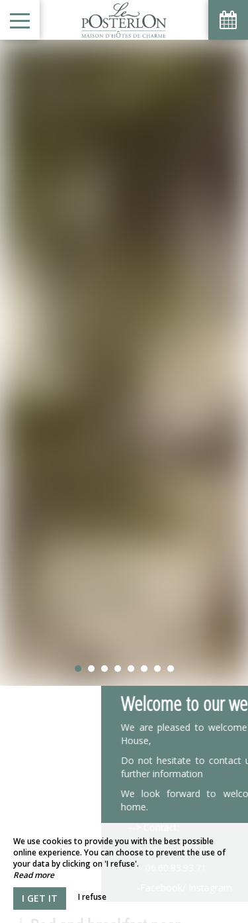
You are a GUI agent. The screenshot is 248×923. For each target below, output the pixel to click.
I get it (40, 898)
